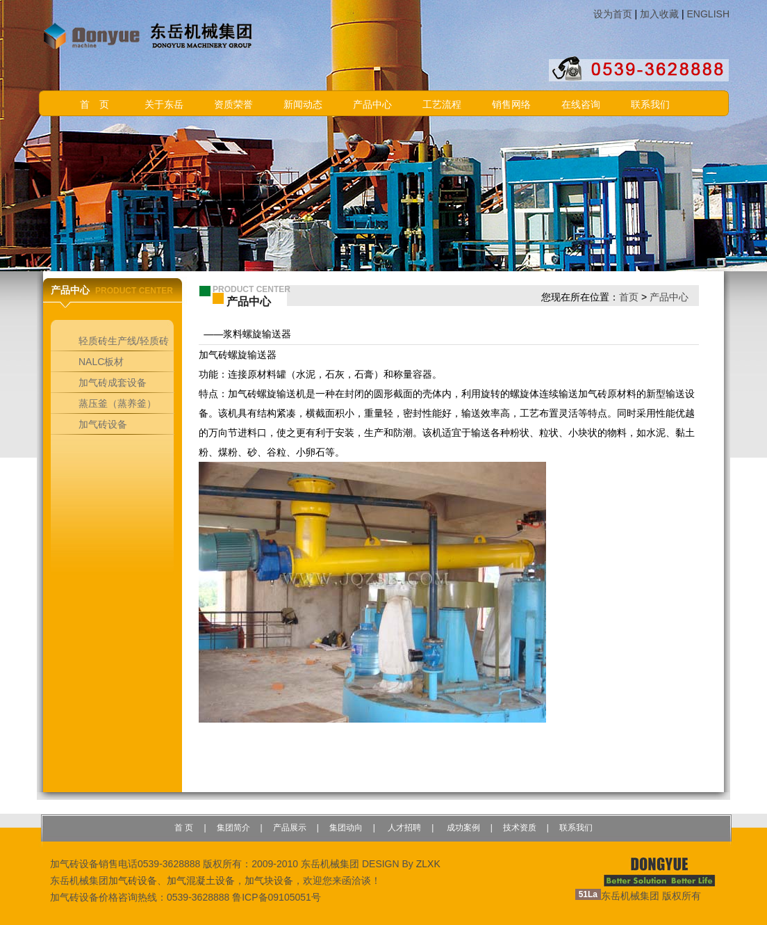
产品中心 (372, 104)
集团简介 (233, 827)
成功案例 (461, 827)
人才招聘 (403, 827)
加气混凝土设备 (201, 880)
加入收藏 (659, 13)
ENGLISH (708, 13)
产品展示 (289, 827)
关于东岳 (164, 104)
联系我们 (650, 104)
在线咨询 (580, 104)
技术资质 (519, 827)
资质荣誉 (233, 104)
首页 (628, 297)
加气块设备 (269, 880)
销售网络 (511, 104)
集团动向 (346, 827)
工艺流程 (441, 104)
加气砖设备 (132, 880)
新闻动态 (302, 104)
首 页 (94, 104)
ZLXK (428, 863)
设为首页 (612, 13)
